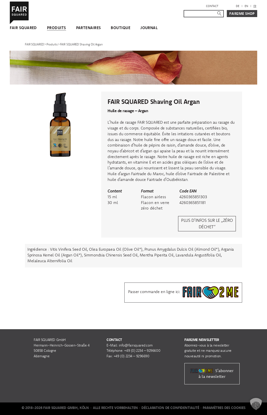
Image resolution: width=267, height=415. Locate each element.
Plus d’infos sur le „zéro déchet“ (207, 224)
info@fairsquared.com (136, 345)
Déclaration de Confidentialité (170, 407)
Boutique (120, 27)
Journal (148, 27)
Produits (56, 27)
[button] (256, 404)
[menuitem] (238, 6)
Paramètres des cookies (224, 407)
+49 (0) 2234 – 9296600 (142, 350)
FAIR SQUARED (23, 27)
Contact (212, 6)
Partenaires (88, 27)
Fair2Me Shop (242, 13)
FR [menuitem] (254, 6)
